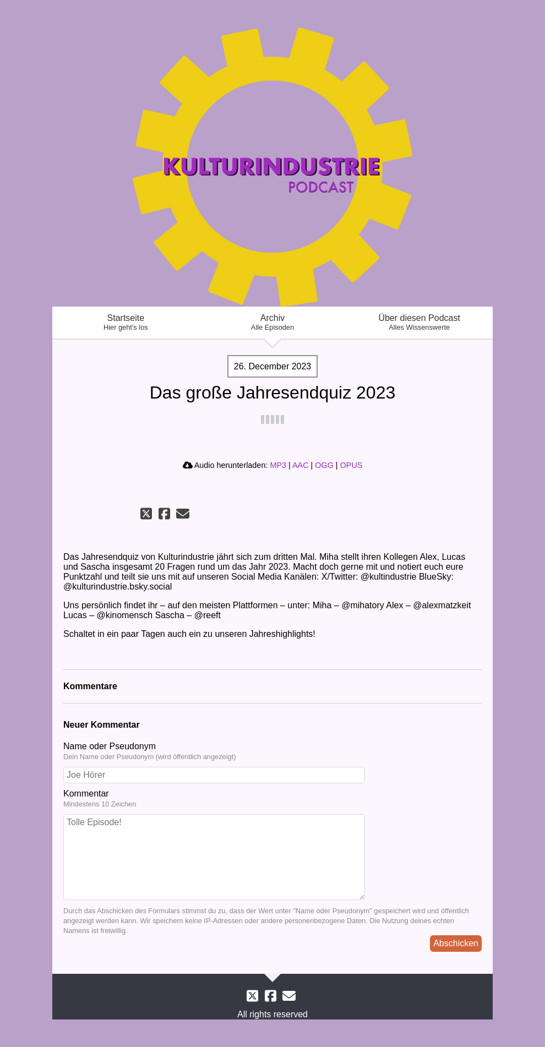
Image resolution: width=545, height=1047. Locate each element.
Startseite (125, 322)
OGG (324, 465)
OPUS (351, 465)
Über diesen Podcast (419, 322)
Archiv (272, 322)
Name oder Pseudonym (272, 751)
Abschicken (455, 943)
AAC (300, 465)
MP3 (278, 465)
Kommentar (272, 799)
